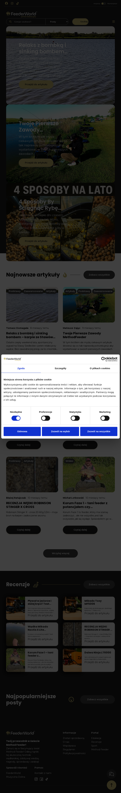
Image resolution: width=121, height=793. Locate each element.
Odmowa (22, 431)
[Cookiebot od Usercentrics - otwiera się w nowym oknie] (103, 359)
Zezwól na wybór (60, 431)
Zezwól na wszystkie (98, 431)
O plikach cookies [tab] (100, 368)
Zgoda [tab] (21, 368)
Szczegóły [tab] (60, 368)
